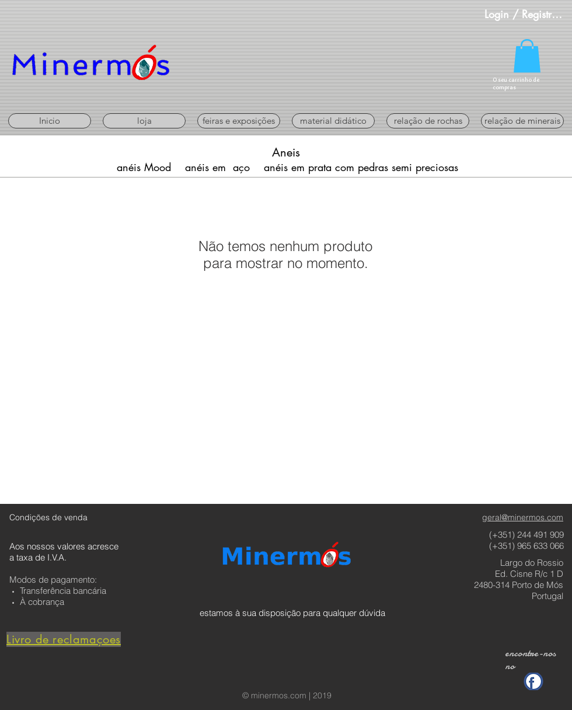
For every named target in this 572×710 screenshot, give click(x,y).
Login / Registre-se (524, 14)
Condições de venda (48, 517)
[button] (527, 55)
